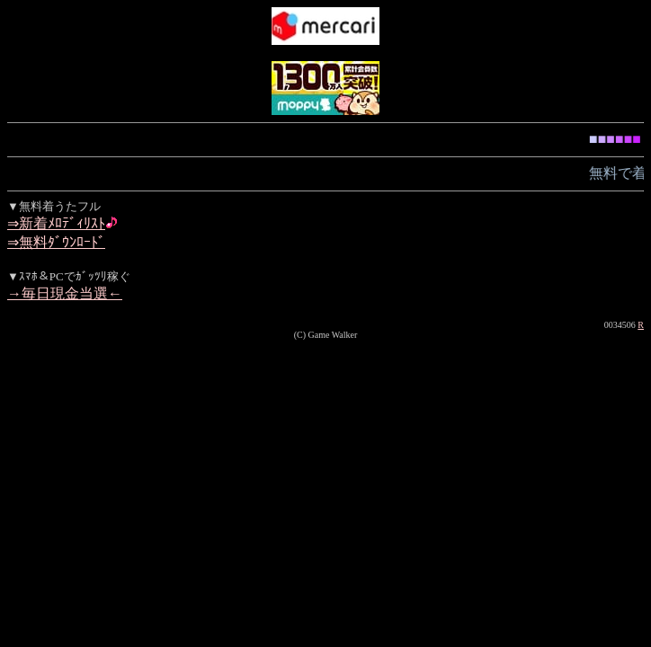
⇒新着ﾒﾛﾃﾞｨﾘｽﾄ (56, 223)
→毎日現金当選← (64, 293)
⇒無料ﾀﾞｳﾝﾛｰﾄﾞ (56, 242)
